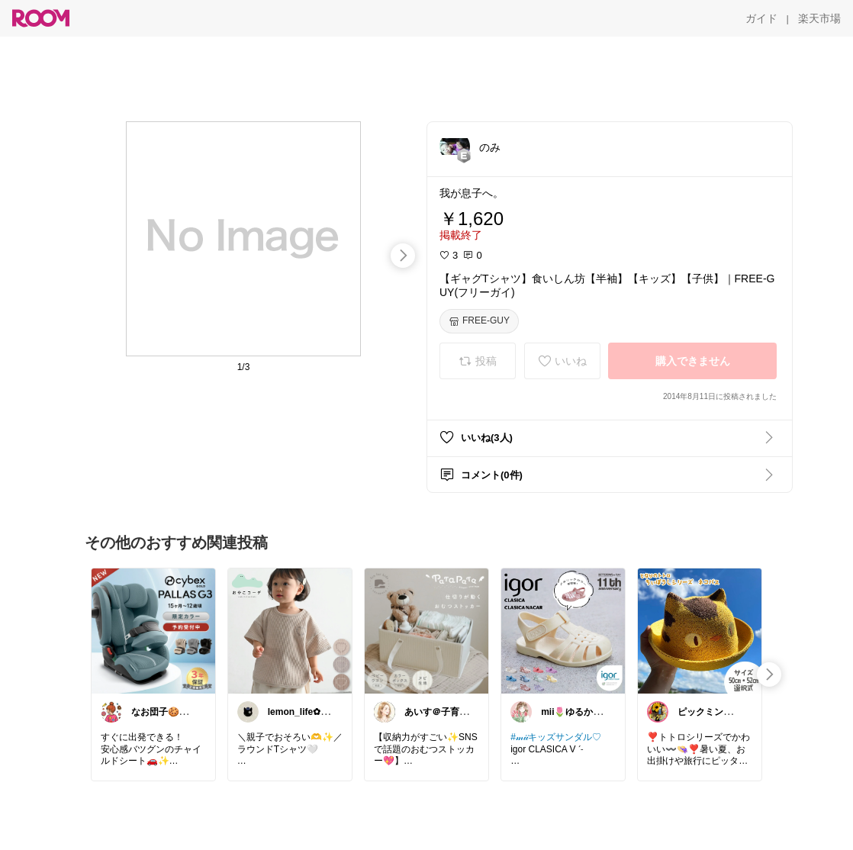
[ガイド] (761, 18)
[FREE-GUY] (479, 321)
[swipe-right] (403, 255)
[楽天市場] (819, 18)
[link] (153, 630)
